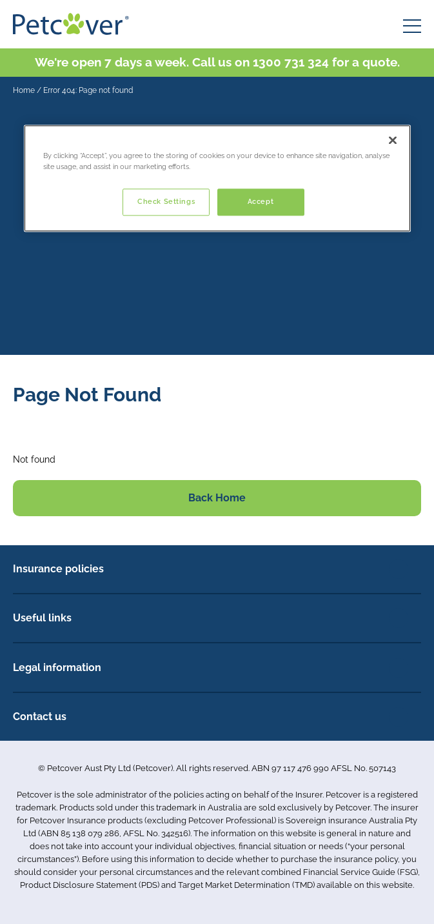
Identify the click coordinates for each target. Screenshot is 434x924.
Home (24, 90)
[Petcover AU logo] (71, 24)
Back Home (217, 498)
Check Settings (166, 201)
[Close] (393, 140)
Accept (260, 201)
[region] (217, 178)
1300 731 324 (291, 62)
